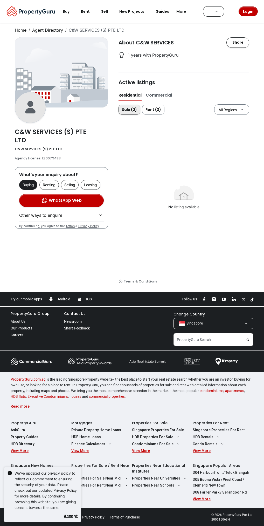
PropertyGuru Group (30, 313)
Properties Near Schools (157, 485)
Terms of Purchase (125, 517)
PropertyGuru (23, 423)
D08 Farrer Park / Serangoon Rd (220, 492)
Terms (70, 226)
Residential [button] (130, 95)
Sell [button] (107, 11)
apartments (234, 391)
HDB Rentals (207, 437)
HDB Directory (22, 444)
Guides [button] (162, 11)
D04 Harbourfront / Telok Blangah (221, 472)
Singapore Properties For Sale (158, 430)
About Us (18, 321)
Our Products (21, 328)
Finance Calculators (92, 444)
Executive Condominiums (47, 396)
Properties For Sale (150, 423)
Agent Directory (47, 30)
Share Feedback (77, 328)
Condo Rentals (209, 444)
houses (75, 396)
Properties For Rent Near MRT (100, 485)
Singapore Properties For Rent (219, 430)
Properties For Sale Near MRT (100, 478)
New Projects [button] (134, 11)
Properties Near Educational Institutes (158, 468)
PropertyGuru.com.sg (28, 379)
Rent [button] (88, 11)
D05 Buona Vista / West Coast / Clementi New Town (218, 482)
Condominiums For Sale (156, 444)
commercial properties (107, 396)
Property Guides (24, 437)
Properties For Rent (211, 423)
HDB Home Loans (86, 437)
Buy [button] (69, 11)
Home (20, 30)
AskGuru (18, 430)
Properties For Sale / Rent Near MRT (100, 468)
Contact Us (75, 313)
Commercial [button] (159, 95)
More (184, 11)
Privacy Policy (88, 226)
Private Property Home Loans (96, 430)
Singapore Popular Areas (216, 465)
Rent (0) (153, 109)
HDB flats (18, 396)
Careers (17, 335)
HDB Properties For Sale (156, 437)
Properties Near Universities (159, 478)
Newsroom (73, 321)
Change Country (189, 314)
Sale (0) (129, 109)
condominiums (212, 391)
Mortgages (81, 423)
